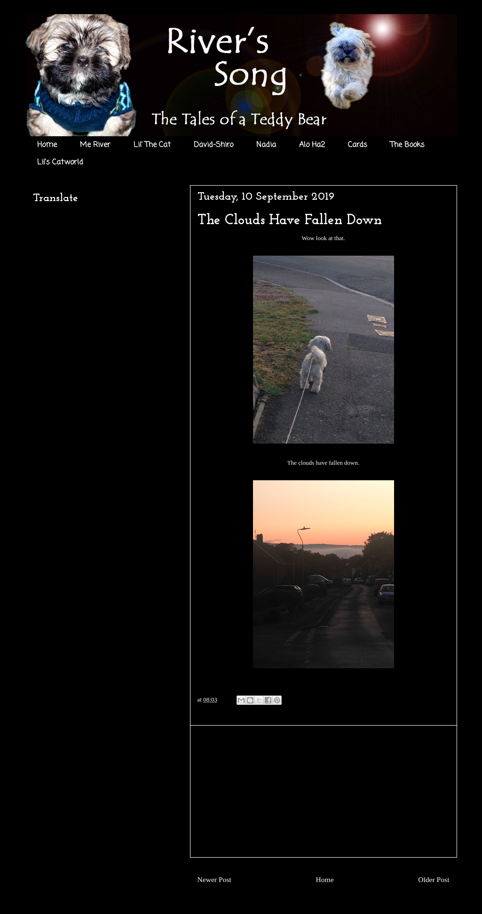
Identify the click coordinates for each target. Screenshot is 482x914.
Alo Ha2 (312, 145)
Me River (95, 145)
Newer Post (214, 879)
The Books (407, 145)
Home (47, 145)
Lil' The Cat (152, 145)
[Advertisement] (323, 791)
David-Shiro (213, 145)
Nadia (266, 145)
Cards (357, 145)
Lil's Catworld (60, 162)
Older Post (433, 879)
